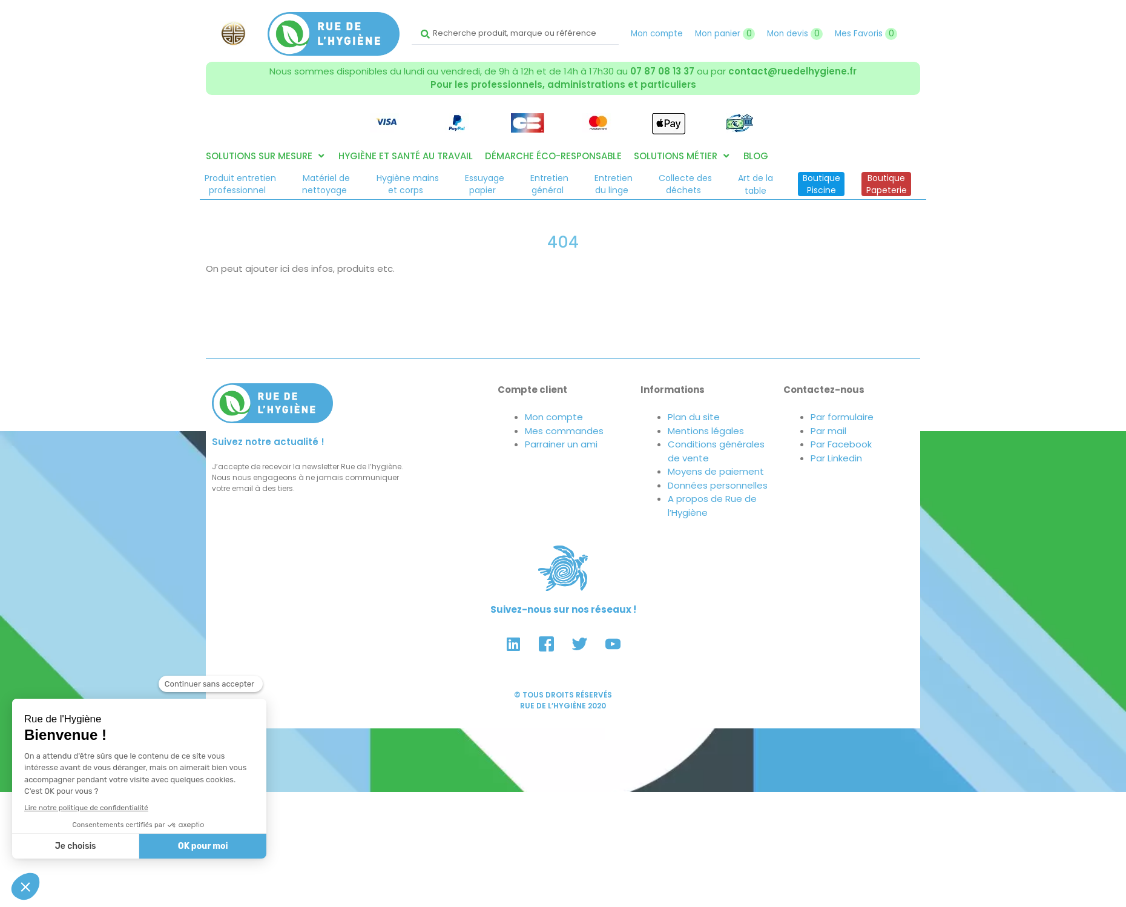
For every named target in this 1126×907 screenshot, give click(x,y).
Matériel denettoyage (326, 184)
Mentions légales (706, 430)
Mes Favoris (866, 33)
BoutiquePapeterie (886, 184)
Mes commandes (564, 430)
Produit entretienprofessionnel (240, 184)
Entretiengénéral (549, 184)
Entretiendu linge (613, 184)
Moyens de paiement (716, 471)
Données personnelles (718, 485)
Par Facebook (841, 444)
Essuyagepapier (484, 184)
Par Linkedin (836, 458)
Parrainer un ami (561, 444)
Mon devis (795, 33)
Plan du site (694, 417)
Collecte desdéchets (685, 184)
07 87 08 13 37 (662, 71)
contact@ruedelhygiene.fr (792, 71)
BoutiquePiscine (821, 184)
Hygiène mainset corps (408, 184)
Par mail (828, 430)
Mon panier (725, 33)
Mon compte (657, 33)
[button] (266, 157)
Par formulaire (842, 417)
